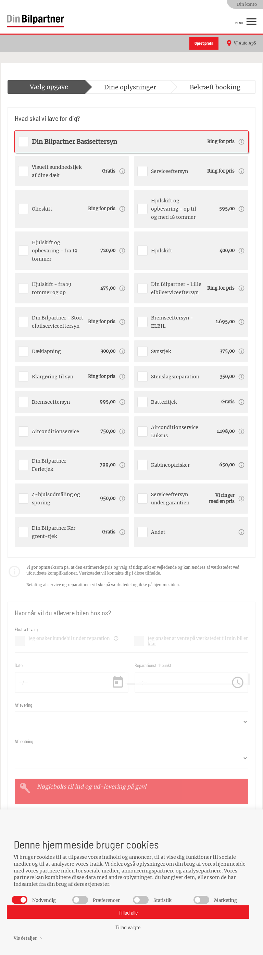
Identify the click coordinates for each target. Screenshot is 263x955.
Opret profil (204, 43)
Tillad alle (128, 912)
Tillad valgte (128, 927)
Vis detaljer (28, 938)
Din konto (247, 4)
